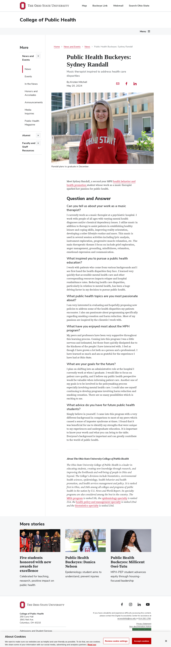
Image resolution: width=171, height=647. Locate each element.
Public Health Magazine (32, 122)
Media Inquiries (29, 111)
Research (109, 31)
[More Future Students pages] (39, 32)
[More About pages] (130, 32)
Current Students (87, 31)
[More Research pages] (116, 32)
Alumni (26, 135)
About (125, 31)
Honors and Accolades (31, 93)
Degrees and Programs (57, 31)
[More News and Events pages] (38, 56)
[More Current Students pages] (98, 32)
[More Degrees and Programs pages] (72, 32)
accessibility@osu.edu (126, 618)
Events (28, 76)
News (28, 69)
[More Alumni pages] (38, 135)
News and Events (28, 57)
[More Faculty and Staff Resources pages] (38, 143)
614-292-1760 (144, 618)
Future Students (28, 31)
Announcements (33, 102)
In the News (31, 83)
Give (140, 31)
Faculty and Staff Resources (28, 146)
